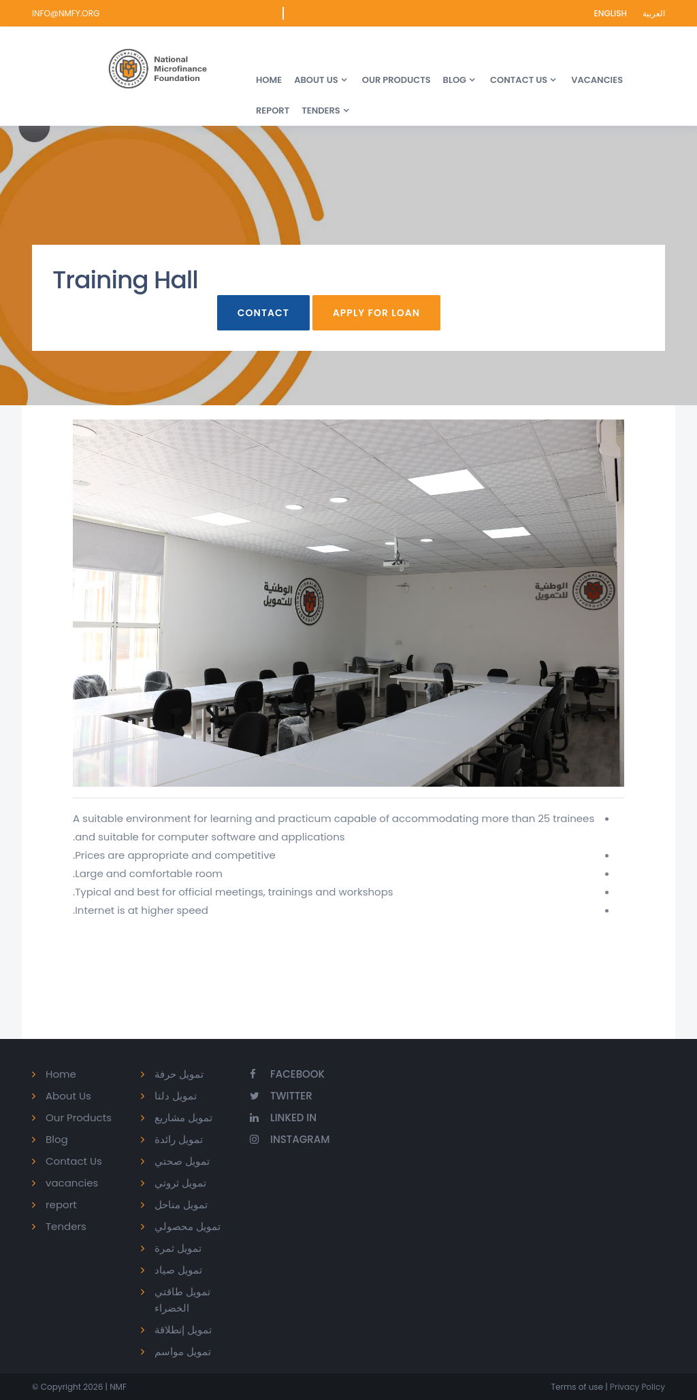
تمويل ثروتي (180, 1183)
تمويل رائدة (179, 1139)
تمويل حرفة (179, 1074)
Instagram (290, 1139)
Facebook (287, 1074)
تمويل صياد (178, 1270)
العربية (654, 13)
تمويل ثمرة (178, 1248)
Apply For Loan (376, 313)
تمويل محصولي (188, 1226)
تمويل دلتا (176, 1096)
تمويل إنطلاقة (183, 1329)
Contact (263, 313)
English (611, 13)
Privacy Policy (636, 1387)
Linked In (283, 1117)
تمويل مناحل (181, 1204)
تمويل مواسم (183, 1351)
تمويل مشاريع (183, 1117)
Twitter (281, 1096)
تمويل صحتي (182, 1161)
